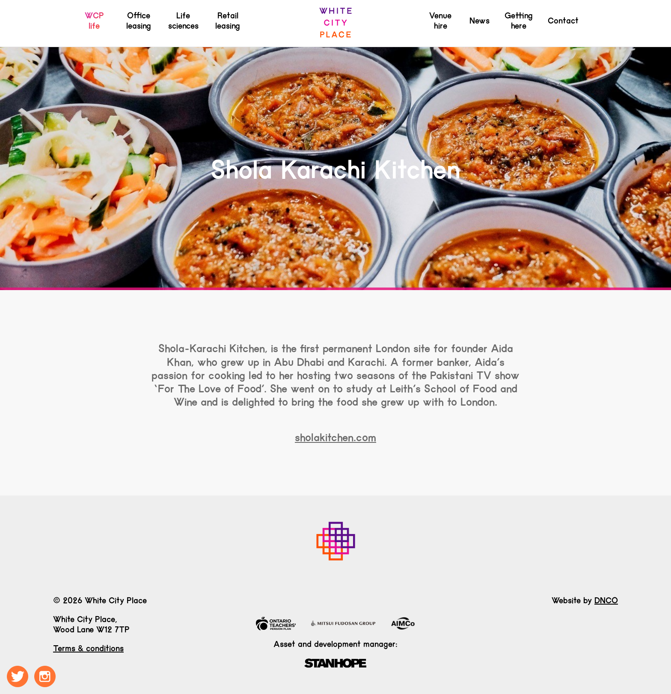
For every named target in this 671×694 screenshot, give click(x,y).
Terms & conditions (88, 648)
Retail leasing (227, 20)
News (479, 20)
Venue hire (440, 20)
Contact (563, 20)
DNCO (606, 600)
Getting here (519, 20)
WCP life (94, 20)
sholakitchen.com (335, 437)
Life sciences (183, 20)
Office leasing (138, 20)
